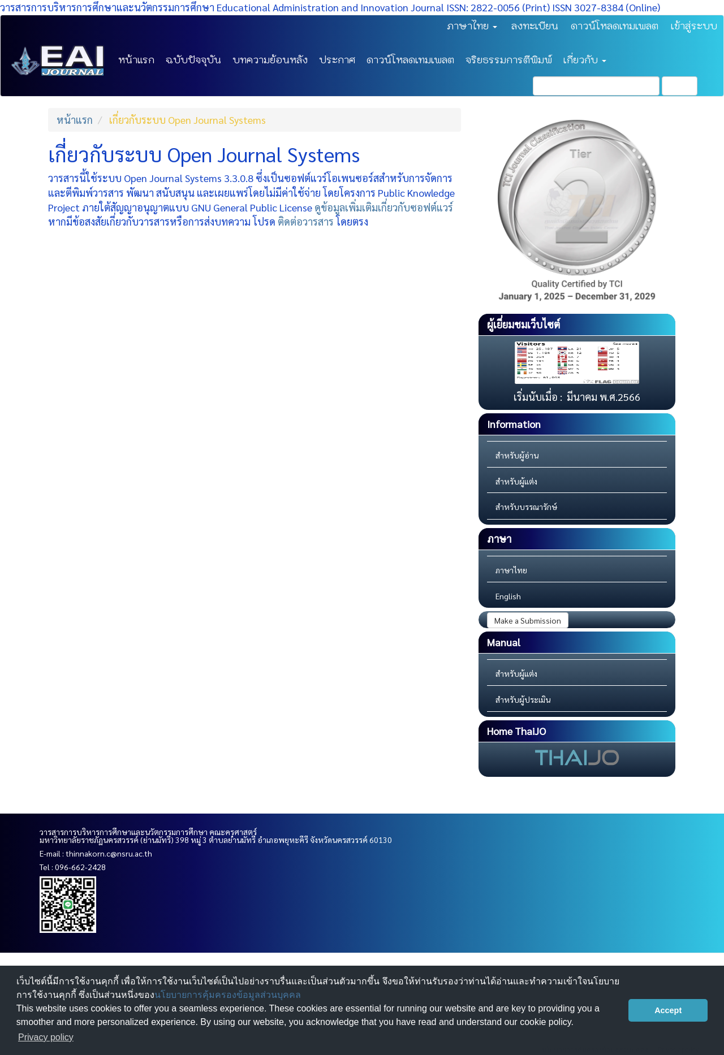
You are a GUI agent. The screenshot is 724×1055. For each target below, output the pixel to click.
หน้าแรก (136, 60)
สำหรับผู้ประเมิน (522, 699)
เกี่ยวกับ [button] (584, 60)
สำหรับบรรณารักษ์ (526, 506)
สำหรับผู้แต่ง (516, 481)
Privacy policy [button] (46, 1037)
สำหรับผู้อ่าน (516, 455)
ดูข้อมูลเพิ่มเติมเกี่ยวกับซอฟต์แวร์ (383, 207)
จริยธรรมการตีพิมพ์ (509, 60)
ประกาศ (337, 60)
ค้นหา (679, 86)
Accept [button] (668, 1010)
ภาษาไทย (511, 570)
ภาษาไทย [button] (472, 26)
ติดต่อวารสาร (306, 221)
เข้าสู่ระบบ (694, 26)
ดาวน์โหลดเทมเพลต (614, 26)
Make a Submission (527, 620)
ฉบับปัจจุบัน (193, 60)
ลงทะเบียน (534, 26)
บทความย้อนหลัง (270, 60)
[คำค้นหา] (596, 86)
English (508, 596)
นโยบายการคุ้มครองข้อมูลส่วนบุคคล (227, 995)
